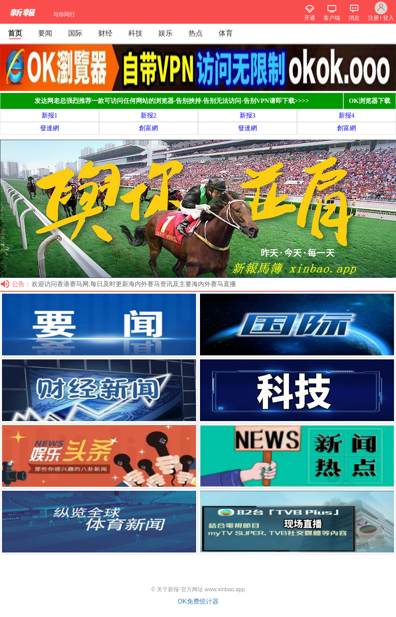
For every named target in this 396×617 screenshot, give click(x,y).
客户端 (332, 18)
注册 (373, 18)
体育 (226, 33)
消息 (354, 18)
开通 (309, 18)
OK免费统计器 (197, 601)
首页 (15, 33)
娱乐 (165, 33)
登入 (388, 18)
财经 (105, 33)
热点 (195, 33)
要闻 (45, 33)
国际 (75, 33)
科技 (135, 33)
